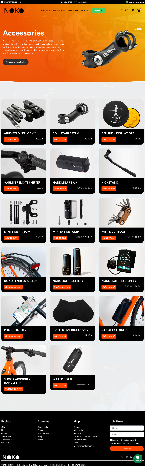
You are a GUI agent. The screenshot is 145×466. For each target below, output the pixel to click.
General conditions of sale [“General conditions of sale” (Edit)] (86, 436)
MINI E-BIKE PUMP (66, 232)
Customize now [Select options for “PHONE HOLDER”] (13, 336)
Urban (4, 430)
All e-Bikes (6, 436)
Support (77, 427)
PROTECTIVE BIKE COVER (70, 330)
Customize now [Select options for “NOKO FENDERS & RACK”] (13, 287)
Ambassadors (44, 433)
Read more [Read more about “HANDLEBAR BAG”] (60, 188)
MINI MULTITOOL (114, 232)
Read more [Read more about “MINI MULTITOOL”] (109, 237)
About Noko (43, 427)
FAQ (76, 442)
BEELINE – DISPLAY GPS (118, 133)
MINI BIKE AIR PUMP (18, 232)
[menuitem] (121, 10)
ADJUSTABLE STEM (66, 133)
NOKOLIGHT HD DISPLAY (119, 281)
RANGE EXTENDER (114, 330)
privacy (137, 443)
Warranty (78, 430)
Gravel (4, 433)
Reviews (5, 442)
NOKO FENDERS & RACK (21, 281)
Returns (77, 433)
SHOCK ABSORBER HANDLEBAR (17, 381)
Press (40, 430)
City (3, 427)
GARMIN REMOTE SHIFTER (22, 183)
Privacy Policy (80, 439)
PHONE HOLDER (15, 330)
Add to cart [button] (11, 139)
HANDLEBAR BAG (65, 183)
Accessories (7, 439)
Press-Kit (42, 439)
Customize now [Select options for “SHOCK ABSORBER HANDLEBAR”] (13, 388)
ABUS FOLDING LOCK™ (20, 133)
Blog (40, 436)
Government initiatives (84, 445)
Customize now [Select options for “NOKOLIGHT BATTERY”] (62, 287)
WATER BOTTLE (63, 379)
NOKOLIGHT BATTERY (68, 281)
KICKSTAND (110, 183)
